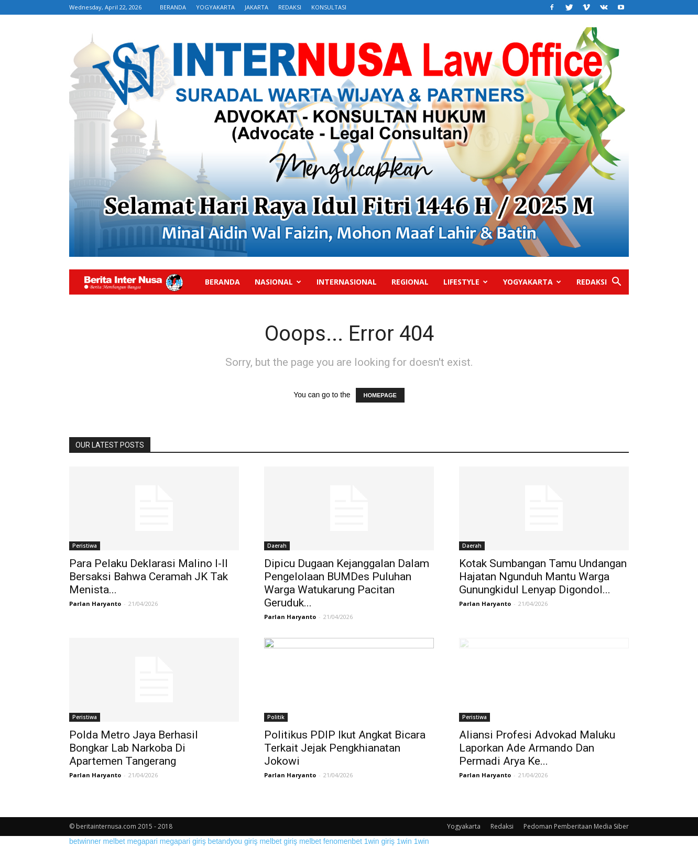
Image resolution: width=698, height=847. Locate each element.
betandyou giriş (233, 841)
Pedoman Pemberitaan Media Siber (576, 826)
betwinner (85, 841)
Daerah (277, 545)
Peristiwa (84, 545)
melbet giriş (278, 841)
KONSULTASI (328, 7)
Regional (410, 282)
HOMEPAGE (380, 395)
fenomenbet (342, 841)
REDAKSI (289, 7)
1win (404, 841)
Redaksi (591, 282)
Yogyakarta (532, 282)
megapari (142, 841)
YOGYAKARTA (215, 7)
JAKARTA (256, 7)
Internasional (347, 282)
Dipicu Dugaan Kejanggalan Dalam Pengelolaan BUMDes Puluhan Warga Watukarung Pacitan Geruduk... (346, 583)
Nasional (278, 282)
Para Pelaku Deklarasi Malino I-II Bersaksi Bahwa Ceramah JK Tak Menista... (148, 576)
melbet (114, 841)
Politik (276, 717)
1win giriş (379, 841)
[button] (616, 283)
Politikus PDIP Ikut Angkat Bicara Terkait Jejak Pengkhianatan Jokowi (345, 748)
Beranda (222, 282)
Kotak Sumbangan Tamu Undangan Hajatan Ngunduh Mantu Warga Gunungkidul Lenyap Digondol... (543, 576)
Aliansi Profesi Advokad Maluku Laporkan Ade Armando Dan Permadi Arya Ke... (537, 748)
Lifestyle (465, 282)
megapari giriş (183, 841)
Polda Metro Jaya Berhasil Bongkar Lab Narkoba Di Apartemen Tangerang (133, 748)
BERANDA (173, 7)
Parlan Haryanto (95, 603)
